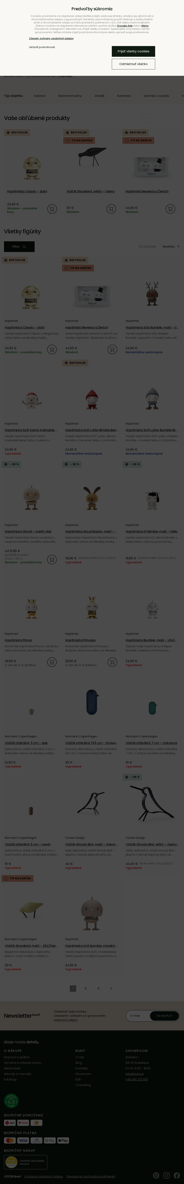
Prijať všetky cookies (133, 51)
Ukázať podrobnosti (42, 47)
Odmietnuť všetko (133, 64)
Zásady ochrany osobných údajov (51, 38)
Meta (144, 26)
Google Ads (124, 26)
